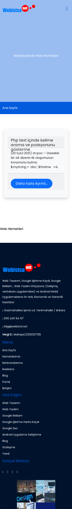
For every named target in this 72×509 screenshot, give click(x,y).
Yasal (5, 453)
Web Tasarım (11, 403)
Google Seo (10, 428)
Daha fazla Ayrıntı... (31, 183)
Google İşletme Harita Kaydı (20, 422)
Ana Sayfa (9, 108)
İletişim (7, 388)
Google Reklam (12, 416)
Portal (6, 382)
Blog (5, 375)
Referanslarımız (12, 363)
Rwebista (8, 369)
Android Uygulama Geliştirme (21, 435)
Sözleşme (8, 447)
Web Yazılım (10, 409)
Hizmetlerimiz (11, 356)
